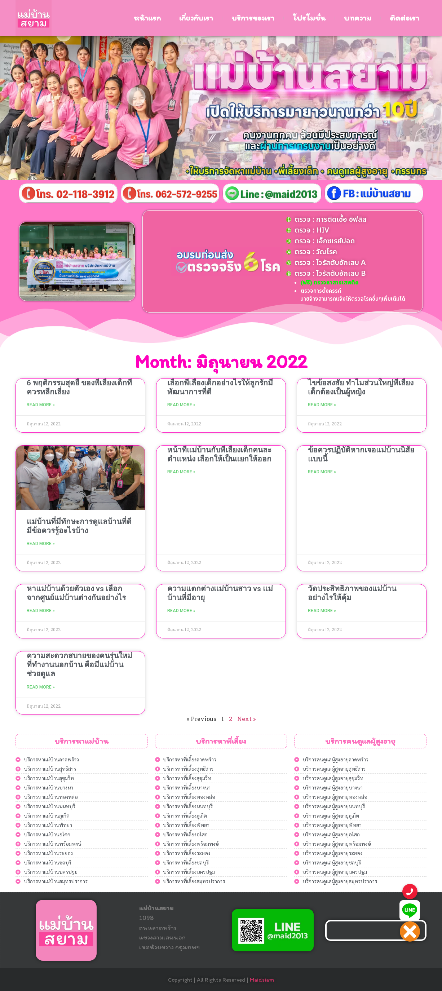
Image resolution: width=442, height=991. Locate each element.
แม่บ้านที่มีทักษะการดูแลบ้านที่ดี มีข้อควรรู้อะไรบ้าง (79, 526)
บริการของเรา (252, 18)
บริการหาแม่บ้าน (81, 741)
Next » (246, 718)
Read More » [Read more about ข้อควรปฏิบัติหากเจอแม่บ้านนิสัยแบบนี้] (322, 471)
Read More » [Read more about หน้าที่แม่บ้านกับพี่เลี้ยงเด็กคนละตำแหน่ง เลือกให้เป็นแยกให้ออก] (181, 471)
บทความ (357, 18)
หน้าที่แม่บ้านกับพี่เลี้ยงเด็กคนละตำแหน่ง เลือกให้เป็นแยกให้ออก (219, 454)
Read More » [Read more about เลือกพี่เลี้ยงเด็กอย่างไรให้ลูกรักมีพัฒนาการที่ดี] (181, 404)
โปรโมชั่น (309, 18)
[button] (410, 931)
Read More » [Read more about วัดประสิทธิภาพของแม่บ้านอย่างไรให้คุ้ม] (322, 610)
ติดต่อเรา (404, 18)
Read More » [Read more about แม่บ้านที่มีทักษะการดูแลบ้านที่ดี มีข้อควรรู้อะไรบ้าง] (41, 543)
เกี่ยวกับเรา (196, 18)
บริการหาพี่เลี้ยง (221, 741)
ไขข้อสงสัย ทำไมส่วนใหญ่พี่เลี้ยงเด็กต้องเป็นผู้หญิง (361, 387)
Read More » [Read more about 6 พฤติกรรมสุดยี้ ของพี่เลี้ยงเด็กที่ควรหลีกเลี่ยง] (41, 404)
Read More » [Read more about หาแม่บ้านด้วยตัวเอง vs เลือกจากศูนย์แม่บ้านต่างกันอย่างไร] (41, 610)
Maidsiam (262, 979)
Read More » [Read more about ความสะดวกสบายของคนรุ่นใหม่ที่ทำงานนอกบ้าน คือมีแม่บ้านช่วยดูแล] (41, 687)
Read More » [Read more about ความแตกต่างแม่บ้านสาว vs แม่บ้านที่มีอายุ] (181, 610)
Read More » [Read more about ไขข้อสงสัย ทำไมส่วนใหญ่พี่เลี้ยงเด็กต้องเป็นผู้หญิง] (322, 404)
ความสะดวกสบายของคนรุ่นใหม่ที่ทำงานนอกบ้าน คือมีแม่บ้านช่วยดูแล (79, 664)
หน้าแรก (147, 18)
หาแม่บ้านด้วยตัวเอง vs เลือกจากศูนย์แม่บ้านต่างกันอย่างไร (76, 593)
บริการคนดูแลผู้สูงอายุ (360, 741)
